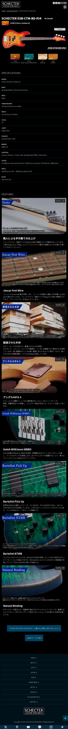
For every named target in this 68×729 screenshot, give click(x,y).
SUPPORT (33, 702)
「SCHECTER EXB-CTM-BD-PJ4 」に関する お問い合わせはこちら (33, 628)
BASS (33, 677)
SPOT (33, 668)
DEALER (33, 692)
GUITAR (33, 672)
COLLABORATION (33, 697)
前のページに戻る (35, 638)
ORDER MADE (33, 682)
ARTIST (33, 687)
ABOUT (33, 663)
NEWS (33, 658)
